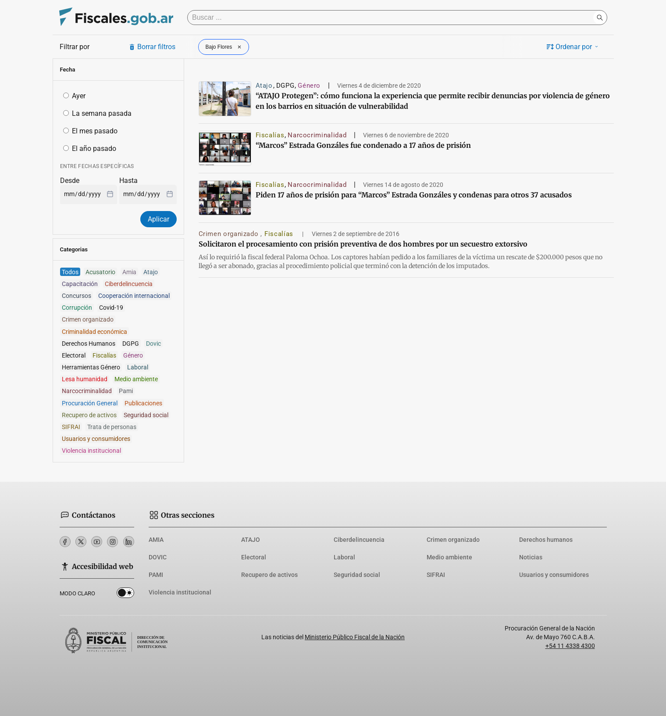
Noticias (530, 557)
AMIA (156, 539)
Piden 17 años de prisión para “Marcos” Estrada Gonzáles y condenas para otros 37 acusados (414, 194)
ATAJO (250, 539)
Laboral (344, 557)
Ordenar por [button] (573, 47)
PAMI (156, 574)
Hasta (128, 180)
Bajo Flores (225, 47)
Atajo (264, 85)
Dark (125, 594)
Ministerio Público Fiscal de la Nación (355, 637)
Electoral (253, 557)
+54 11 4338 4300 (570, 645)
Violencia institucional (180, 592)
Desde (69, 180)
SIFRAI (436, 574)
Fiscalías (270, 135)
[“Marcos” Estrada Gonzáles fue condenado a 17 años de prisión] (225, 148)
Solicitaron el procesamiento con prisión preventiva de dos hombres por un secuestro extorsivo (363, 244)
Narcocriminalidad (317, 135)
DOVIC (158, 557)
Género (309, 85)
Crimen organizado (230, 234)
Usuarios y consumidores (554, 574)
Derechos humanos (546, 539)
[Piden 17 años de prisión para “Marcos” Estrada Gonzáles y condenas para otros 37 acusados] (225, 197)
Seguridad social (357, 574)
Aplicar (158, 219)
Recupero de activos (269, 574)
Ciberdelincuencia (359, 539)
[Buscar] (392, 17)
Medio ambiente (449, 557)
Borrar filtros (151, 47)
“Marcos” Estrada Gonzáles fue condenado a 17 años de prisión (363, 145)
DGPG (285, 85)
